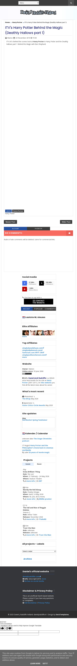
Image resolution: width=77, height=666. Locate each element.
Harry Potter (18, 211)
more (24, 337)
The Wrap (26, 400)
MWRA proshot (45, 500)
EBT (40, 482)
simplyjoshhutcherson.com (33, 356)
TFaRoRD (42, 520)
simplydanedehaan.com (32, 349)
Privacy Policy (44, 603)
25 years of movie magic (39, 453)
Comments (50, 309)
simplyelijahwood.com (31, 351)
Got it (45, 663)
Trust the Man (45, 536)
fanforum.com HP (29, 353)
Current (28, 465)
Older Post (66, 222)
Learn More (35, 663)
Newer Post (10, 222)
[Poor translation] (8, 629)
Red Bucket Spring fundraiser (34, 421)
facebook (38, 229)
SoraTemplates (62, 615)
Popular (38, 309)
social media (34, 582)
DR (41, 353)
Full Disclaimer (30, 603)
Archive (27, 559)
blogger (15, 229)
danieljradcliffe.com (31, 577)
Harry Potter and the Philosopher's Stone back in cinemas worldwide (37, 448)
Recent (26, 309)
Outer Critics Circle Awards (33, 406)
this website (46, 383)
